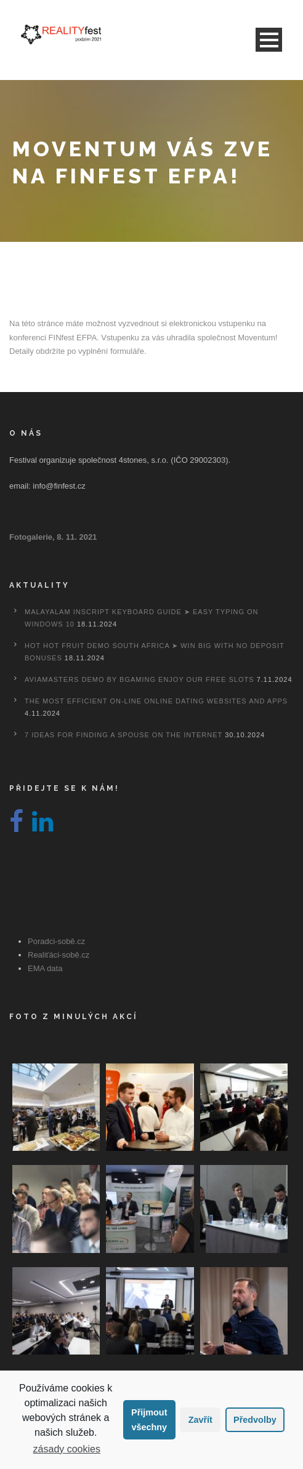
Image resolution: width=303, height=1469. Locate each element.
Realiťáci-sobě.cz (58, 954)
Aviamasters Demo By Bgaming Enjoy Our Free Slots (139, 679)
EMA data (45, 968)
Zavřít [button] (200, 1420)
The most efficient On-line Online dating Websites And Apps (156, 701)
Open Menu (269, 40)
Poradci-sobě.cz (56, 941)
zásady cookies (66, 1449)
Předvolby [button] (255, 1420)
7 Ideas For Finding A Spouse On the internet (123, 735)
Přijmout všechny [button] (149, 1419)
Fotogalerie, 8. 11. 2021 (53, 537)
